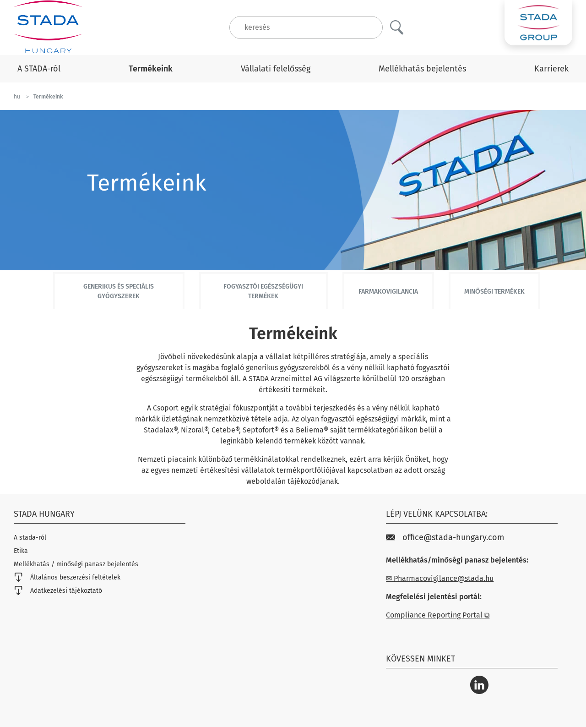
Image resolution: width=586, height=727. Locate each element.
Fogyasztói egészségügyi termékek (263, 291)
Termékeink (151, 69)
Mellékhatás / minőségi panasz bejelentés (76, 564)
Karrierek (551, 69)
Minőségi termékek (494, 291)
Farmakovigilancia (388, 291)
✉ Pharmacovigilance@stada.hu (440, 578)
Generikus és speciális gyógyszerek (118, 291)
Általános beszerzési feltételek (67, 577)
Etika (21, 551)
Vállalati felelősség (275, 69)
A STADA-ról (38, 69)
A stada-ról (30, 537)
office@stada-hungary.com (445, 537)
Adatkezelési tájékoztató (58, 590)
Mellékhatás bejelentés (422, 69)
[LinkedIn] (479, 685)
